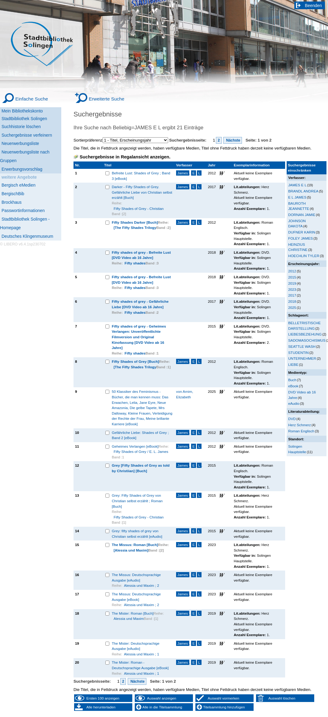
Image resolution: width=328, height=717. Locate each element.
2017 (292, 295)
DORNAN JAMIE (301, 215)
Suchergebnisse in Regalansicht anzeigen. (125, 156)
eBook (293, 386)
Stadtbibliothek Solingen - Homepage (25, 223)
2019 (292, 283)
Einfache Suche (31, 98)
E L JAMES (297, 197)
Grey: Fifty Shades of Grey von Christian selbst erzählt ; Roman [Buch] (137, 500)
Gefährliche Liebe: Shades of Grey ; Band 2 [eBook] (140, 435)
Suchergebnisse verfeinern (27, 135)
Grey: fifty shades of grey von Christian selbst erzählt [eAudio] (137, 533)
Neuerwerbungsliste (20, 143)
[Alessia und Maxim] (131, 550)
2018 (292, 301)
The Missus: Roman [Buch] (135, 545)
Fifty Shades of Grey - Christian (139, 209)
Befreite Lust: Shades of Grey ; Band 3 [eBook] (141, 175)
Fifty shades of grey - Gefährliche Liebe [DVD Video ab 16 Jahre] (140, 304)
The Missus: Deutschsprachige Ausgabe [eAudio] (136, 577)
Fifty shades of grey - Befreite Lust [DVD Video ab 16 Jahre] (141, 255)
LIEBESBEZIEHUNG (305, 334)
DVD (292, 419)
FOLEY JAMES (300, 238)
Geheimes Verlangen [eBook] (135, 446)
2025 (292, 307)
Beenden (313, 5)
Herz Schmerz (299, 425)
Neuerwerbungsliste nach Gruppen (24, 156)
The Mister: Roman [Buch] (132, 613)
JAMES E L (297, 185)
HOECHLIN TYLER (303, 256)
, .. (189, 465)
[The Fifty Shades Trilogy (135, 228)
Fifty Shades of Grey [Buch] (135, 361)
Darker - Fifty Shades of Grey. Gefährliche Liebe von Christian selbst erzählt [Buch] (142, 192)
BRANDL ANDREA (303, 191)
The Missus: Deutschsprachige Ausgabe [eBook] (136, 596)
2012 (292, 271)
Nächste (232, 140)
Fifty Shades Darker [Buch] (135, 222)
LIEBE (293, 364)
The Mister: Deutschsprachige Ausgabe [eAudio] (136, 646)
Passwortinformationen (23, 210)
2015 (292, 277)
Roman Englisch (301, 431)
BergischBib (13, 193)
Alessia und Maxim (129, 618)
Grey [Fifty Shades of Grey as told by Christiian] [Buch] (141, 468)
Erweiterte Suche (106, 98)
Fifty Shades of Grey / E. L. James (141, 451)
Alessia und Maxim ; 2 (141, 585)
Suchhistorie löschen (21, 126)
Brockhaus (11, 202)
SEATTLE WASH (301, 346)
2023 (292, 289)
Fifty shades (135, 263)
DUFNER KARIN (301, 232)
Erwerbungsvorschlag (22, 169)
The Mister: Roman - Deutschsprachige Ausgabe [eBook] (140, 665)
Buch (292, 380)
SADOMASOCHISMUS (307, 340)
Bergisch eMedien (19, 185)
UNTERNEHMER (302, 358)
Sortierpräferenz (88, 140)
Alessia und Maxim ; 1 (141, 654)
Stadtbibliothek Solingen (24, 118)
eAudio (294, 403)
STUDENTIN (298, 353)
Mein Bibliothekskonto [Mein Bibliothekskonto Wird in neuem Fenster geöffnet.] (22, 110)
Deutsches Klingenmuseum (27, 236)
